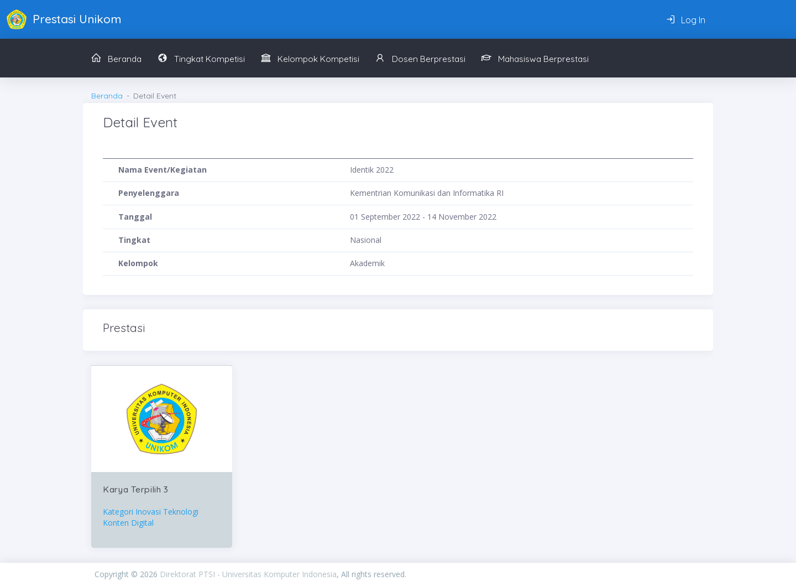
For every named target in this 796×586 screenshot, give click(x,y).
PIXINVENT (554, 574)
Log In (685, 19)
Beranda (107, 96)
